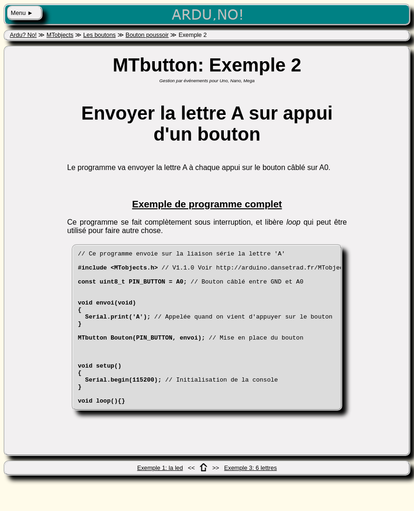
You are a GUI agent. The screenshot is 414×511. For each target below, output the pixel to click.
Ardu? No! (23, 34)
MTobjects (60, 34)
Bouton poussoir (146, 34)
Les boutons (99, 34)
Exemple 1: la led (160, 498)
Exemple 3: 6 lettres (250, 498)
